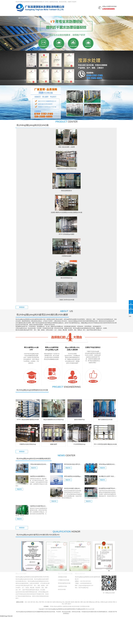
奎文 (26, 602)
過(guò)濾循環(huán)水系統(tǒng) (53, 419)
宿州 (31, 602)
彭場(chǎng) (59, 602)
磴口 (34, 602)
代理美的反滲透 (66, 256)
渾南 (114, 602)
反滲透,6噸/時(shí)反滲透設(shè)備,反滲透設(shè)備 (66, 212)
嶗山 (37, 602)
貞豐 (96, 602)
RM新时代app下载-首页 (6, 616)
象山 (99, 602)
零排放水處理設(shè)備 (64, 583)
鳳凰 (48, 602)
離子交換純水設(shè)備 (105, 419)
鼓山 (64, 602)
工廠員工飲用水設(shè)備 (66, 299)
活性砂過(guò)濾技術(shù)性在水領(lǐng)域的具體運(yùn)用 (108, 464)
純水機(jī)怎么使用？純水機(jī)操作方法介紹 (108, 476)
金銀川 (69, 603)
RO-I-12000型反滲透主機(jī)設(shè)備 (105, 444)
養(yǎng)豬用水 (58, 606)
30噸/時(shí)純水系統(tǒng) (28, 444)
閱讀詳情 (33, 467)
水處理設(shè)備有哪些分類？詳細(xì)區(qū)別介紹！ (39, 476)
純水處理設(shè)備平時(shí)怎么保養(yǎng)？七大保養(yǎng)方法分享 (108, 488)
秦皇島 (72, 602)
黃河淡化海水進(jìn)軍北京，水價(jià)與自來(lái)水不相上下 (73, 464)
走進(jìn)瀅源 (97, 14)
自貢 (29, 602)
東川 (51, 602)
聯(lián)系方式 (38, 18)
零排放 (52, 606)
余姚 (84, 602)
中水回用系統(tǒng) (79, 444)
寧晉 (43, 602)
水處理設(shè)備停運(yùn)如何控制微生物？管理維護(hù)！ (39, 506)
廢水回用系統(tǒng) (66, 278)
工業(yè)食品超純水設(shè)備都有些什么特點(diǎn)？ (39, 464)
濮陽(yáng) (92, 602)
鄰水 (79, 602)
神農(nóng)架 (104, 602)
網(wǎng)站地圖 (90, 609)
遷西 (81, 602)
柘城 (66, 602)
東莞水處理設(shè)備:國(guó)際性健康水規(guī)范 (73, 476)
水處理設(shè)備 (41, 14)
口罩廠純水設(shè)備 (63, 580)
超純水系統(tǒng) (79, 419)
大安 (45, 602)
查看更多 (22, 307)
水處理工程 (54, 14)
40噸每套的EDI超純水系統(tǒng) (66, 169)
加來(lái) (110, 602)
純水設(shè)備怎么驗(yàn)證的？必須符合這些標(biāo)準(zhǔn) (73, 488)
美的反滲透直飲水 (66, 190)
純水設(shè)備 (40, 7)
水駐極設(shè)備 (62, 577)
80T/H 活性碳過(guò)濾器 (66, 234)
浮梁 (40, 602)
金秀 (66, 603)
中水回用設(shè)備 (84, 606)
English (50, 18)
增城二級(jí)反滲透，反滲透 (66, 147)
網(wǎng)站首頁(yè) (24, 14)
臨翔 (54, 602)
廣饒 (76, 602)
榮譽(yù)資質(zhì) (82, 14)
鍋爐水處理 (53, 444)
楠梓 (69, 602)
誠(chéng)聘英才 (23, 18)
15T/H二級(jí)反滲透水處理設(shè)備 (28, 419)
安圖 (87, 602)
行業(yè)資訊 (68, 14)
